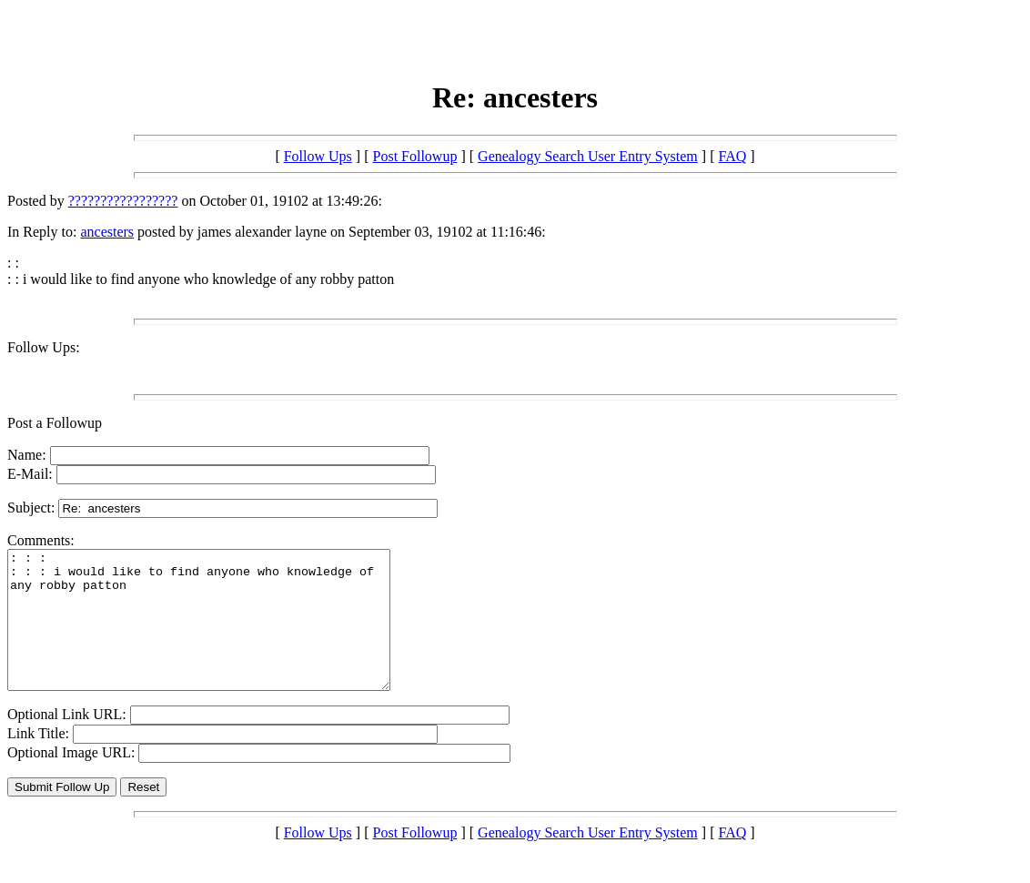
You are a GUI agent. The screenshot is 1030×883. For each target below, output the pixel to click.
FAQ (732, 156)
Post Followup (415, 156)
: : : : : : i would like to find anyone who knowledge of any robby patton (221, 633)
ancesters (107, 231)
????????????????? (123, 200)
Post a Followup (54, 423)
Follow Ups (318, 156)
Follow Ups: (43, 347)
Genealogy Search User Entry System (588, 156)
